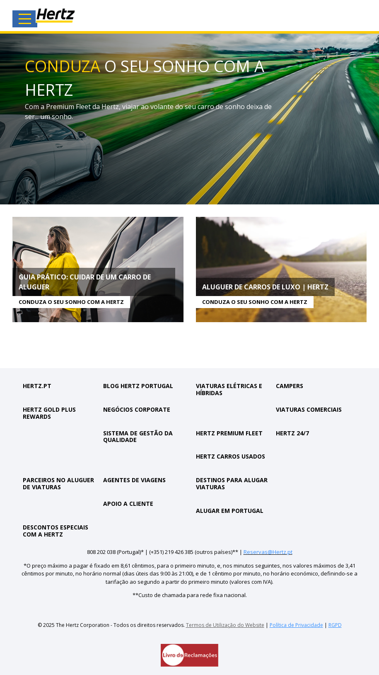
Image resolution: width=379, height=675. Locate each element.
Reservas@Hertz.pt (268, 552)
